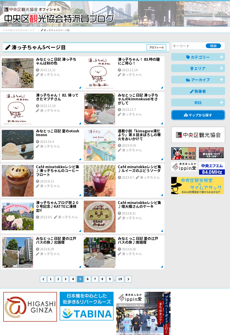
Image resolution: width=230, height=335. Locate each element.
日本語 (147, 324)
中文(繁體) (202, 324)
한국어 (220, 324)
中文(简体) (182, 324)
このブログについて (57, 315)
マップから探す (198, 115)
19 (120, 279)
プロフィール (156, 47)
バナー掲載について (20, 315)
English (163, 324)
